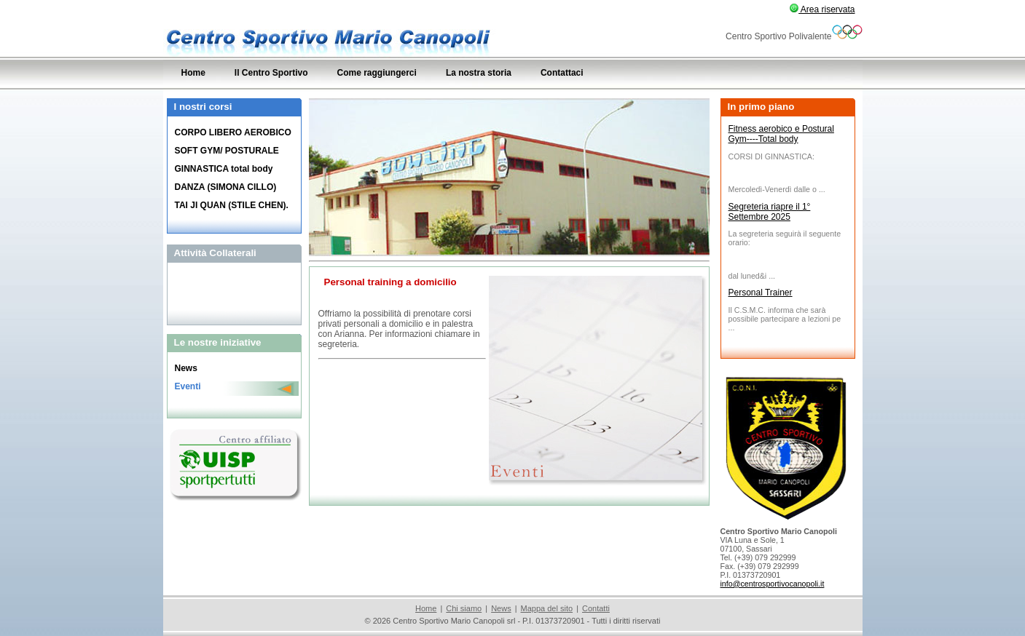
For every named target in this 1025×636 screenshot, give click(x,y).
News (501, 608)
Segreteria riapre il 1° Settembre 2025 (770, 212)
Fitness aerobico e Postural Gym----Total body (781, 134)
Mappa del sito (547, 608)
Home (425, 608)
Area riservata (822, 9)
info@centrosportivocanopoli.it (772, 583)
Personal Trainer (761, 292)
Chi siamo (464, 608)
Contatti (596, 608)
